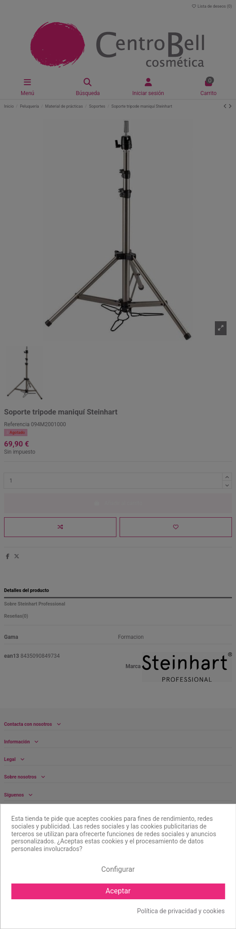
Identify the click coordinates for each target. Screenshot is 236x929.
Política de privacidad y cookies (181, 911)
